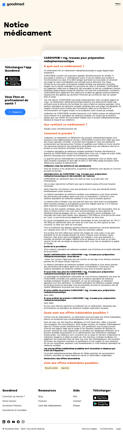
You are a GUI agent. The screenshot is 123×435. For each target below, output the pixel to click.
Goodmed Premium (12, 405)
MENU (118, 3)
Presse (76, 405)
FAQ (75, 396)
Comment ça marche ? (13, 396)
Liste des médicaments (49, 405)
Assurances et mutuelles (14, 410)
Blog (40, 396)
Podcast (42, 401)
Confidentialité (106, 429)
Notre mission (9, 401)
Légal (118, 429)
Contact (77, 401)
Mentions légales (89, 429)
